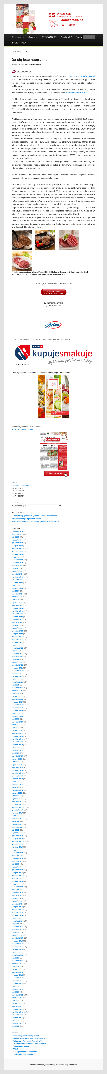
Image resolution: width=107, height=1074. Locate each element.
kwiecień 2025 (17, 563)
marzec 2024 (17, 597)
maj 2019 (15, 753)
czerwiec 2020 (17, 716)
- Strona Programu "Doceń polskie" (25, 1036)
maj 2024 (15, 591)
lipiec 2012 (16, 986)
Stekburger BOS (59, 274)
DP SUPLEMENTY (49, 37)
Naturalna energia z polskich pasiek (26, 519)
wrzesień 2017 (17, 810)
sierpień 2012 (17, 983)
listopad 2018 (17, 770)
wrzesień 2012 (17, 981)
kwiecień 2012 (17, 995)
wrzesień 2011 (17, 1015)
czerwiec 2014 (17, 921)
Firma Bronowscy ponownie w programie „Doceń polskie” (36, 521)
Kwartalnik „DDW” (19, 43)
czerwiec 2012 (17, 989)
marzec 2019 (17, 759)
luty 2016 (15, 864)
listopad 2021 (17, 668)
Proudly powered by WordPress (42, 1065)
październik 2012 (19, 978)
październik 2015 (19, 875)
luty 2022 (15, 659)
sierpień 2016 (17, 847)
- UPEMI (15, 1049)
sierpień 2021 (17, 676)
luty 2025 (15, 568)
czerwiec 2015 (17, 887)
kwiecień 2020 (17, 722)
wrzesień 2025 (17, 551)
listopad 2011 (17, 1009)
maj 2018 (15, 787)
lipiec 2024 (16, 585)
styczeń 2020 (17, 730)
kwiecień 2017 (17, 824)
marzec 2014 (17, 929)
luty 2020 (15, 728)
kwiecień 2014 (17, 927)
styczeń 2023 (17, 628)
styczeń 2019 (17, 765)
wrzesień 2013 (17, 947)
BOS (46, 272)
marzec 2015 (17, 895)
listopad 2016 (17, 838)
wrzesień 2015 (17, 878)
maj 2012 (15, 992)
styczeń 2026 (17, 540)
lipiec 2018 (16, 782)
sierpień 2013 (17, 949)
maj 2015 (15, 890)
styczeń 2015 (17, 901)
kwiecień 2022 (17, 654)
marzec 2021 (17, 691)
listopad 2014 (17, 907)
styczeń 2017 (17, 833)
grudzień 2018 (17, 767)
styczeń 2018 (17, 799)
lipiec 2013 (16, 952)
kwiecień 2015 (17, 892)
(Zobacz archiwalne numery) (22, 429)
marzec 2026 (17, 534)
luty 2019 (15, 762)
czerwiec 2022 (17, 648)
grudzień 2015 (17, 870)
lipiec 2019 (16, 747)
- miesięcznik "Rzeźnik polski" (23, 1054)
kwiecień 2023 (17, 619)
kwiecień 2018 (17, 790)
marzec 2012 (17, 998)
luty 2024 (15, 600)
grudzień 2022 (17, 631)
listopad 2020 (17, 702)
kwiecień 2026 (17, 531)
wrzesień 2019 (17, 742)
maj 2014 (15, 924)
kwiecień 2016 (17, 858)
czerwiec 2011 (17, 1023)
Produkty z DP (66, 37)
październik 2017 (19, 807)
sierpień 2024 (17, 583)
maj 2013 (15, 958)
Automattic (73, 1065)
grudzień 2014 (17, 904)
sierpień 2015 (17, 881)
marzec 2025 (17, 565)
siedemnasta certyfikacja (28, 272)
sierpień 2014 (17, 915)
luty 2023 (15, 625)
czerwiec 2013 (17, 955)
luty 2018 (15, 796)
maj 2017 (15, 821)
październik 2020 (19, 705)
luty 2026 (15, 537)
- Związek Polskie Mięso (21, 1046)
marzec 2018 (17, 793)
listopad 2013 (17, 941)
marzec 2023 (17, 622)
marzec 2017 (17, 827)
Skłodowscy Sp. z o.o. (20, 274)
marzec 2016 (17, 861)
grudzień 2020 (17, 699)
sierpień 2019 (17, 745)
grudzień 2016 (17, 836)
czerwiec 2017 (17, 819)
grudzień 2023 (17, 605)
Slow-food (33, 274)
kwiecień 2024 (17, 594)
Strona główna (17, 37)
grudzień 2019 (17, 733)
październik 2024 (19, 577)
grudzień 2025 (17, 543)
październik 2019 (19, 739)
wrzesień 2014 (17, 912)
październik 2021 (19, 671)
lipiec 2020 (16, 713)
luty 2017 (15, 830)
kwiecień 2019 (17, 756)
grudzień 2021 (17, 665)
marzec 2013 (17, 964)
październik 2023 (19, 611)
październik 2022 (19, 637)
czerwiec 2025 (17, 560)
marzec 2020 (17, 725)
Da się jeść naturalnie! (30, 60)
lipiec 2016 (16, 850)
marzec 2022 (17, 656)
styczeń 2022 (17, 662)
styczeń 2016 (17, 867)
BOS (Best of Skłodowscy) (59, 272)
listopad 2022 (17, 634)
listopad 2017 (17, 804)
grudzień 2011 (17, 1006)
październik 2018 (19, 773)
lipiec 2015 (16, 884)
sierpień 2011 (17, 1018)
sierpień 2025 (17, 554)
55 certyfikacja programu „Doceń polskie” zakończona (34, 516)
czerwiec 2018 (17, 784)
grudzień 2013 (17, 938)
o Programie (32, 37)
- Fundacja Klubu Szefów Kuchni (24, 1052)
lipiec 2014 (16, 918)
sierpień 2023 (17, 617)
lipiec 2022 (16, 645)
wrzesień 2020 (17, 708)
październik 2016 (19, 841)
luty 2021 (15, 693)
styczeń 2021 (17, 696)
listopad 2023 (17, 608)
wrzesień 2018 (17, 776)
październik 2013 (19, 944)
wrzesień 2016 (17, 844)
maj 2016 (15, 856)
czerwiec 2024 (17, 588)
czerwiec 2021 (17, 682)
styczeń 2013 (17, 969)
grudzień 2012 (17, 972)
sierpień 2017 (17, 813)
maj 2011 (15, 1026)
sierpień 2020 (17, 710)
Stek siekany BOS (45, 274)
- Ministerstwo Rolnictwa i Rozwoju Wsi (27, 1041)
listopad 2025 (17, 546)
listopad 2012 (17, 975)
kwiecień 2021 (17, 688)
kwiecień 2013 (17, 961)
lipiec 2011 (16, 1020)
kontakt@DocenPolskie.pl (21, 486)
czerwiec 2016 (17, 853)
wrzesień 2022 (17, 639)
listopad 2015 (17, 873)
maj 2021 (15, 685)
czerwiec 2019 (17, 750)
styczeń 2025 (17, 571)
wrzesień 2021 (17, 674)
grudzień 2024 (17, 574)
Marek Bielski (36, 65)
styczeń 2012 (17, 1003)
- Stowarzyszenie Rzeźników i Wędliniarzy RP (29, 1044)
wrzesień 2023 (17, 614)
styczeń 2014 (17, 935)
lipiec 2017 (16, 816)
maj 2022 (15, 651)
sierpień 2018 (17, 779)
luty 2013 (15, 966)
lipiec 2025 (16, 557)
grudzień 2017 (17, 801)
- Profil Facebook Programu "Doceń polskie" (29, 1038)
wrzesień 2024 (17, 580)
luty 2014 (15, 932)
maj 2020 (15, 719)
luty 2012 (15, 1001)
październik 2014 (19, 910)
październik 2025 (19, 548)
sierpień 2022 (17, 642)
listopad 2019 (17, 736)
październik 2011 (19, 1012)
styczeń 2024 (17, 602)
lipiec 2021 (16, 679)
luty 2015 (15, 898)
